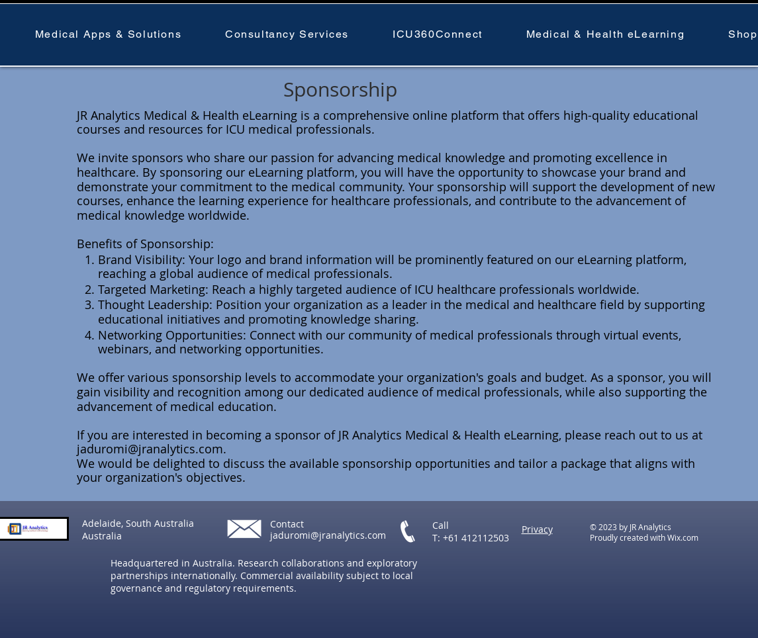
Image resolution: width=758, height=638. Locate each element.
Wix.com (682, 537)
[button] (108, 35)
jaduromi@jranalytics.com (150, 449)
